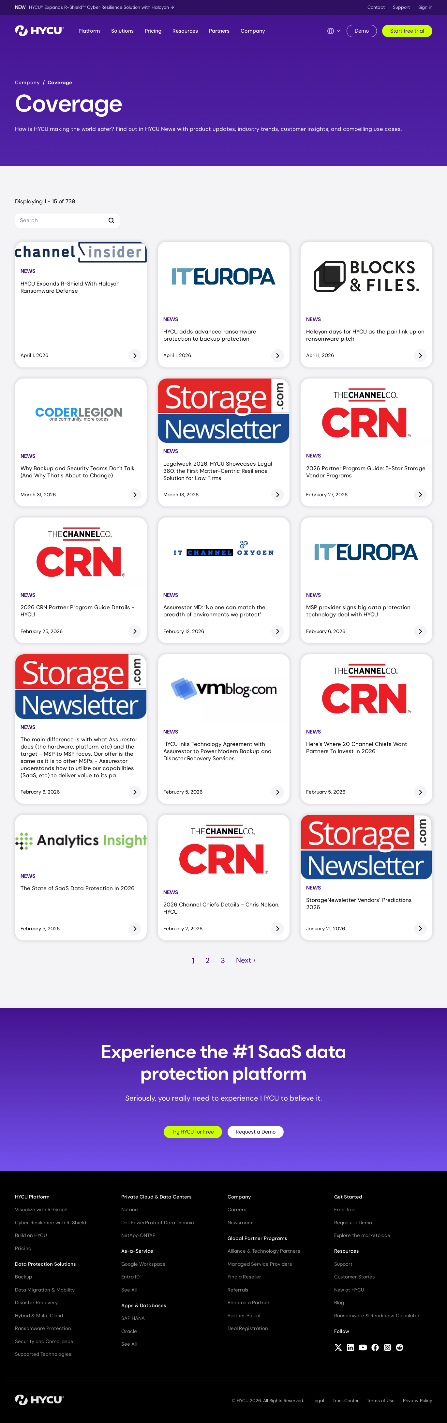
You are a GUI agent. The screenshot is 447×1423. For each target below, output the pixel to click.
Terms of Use (381, 1400)
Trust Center (346, 1400)
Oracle (129, 1331)
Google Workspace (143, 1264)
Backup (23, 1277)
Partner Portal (244, 1315)
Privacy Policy (417, 1400)
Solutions (122, 30)
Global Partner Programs (257, 1238)
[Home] (39, 31)
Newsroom (240, 1222)
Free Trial (344, 1209)
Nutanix (130, 1209)
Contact (376, 7)
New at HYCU (349, 1290)
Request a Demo (256, 1131)
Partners (219, 30)
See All (129, 1290)
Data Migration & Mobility (45, 1290)
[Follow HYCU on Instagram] (387, 1348)
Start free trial (407, 30)
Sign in (425, 7)
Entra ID (130, 1277)
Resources (185, 30)
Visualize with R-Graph (41, 1209)
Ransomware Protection (43, 1328)
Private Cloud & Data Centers (156, 1197)
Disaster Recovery (36, 1302)
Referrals (238, 1290)
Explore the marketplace (362, 1235)
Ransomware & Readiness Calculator (377, 1315)
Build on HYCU (31, 1235)
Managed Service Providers (260, 1264)
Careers (237, 1209)
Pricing (153, 30)
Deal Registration (248, 1328)
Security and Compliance (44, 1341)
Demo (362, 30)
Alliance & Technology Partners (264, 1251)
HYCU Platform (32, 1197)
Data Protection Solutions (45, 1264)
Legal (318, 1400)
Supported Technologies (43, 1354)
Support (401, 7)
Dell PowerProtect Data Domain (157, 1222)
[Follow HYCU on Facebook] (375, 1348)
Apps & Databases (143, 1305)
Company (253, 30)
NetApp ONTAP (138, 1235)
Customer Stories (354, 1277)
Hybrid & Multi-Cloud (39, 1315)
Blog (339, 1302)
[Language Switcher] (334, 31)
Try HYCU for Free (193, 1131)
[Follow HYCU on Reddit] (399, 1348)
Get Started (348, 1197)
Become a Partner (249, 1302)
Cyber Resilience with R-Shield (50, 1222)
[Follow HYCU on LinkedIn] (350, 1348)
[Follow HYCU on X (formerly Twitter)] (338, 1348)
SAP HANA (133, 1318)
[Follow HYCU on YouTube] (363, 1348)
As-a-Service (137, 1251)
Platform (89, 30)
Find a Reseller (244, 1277)
